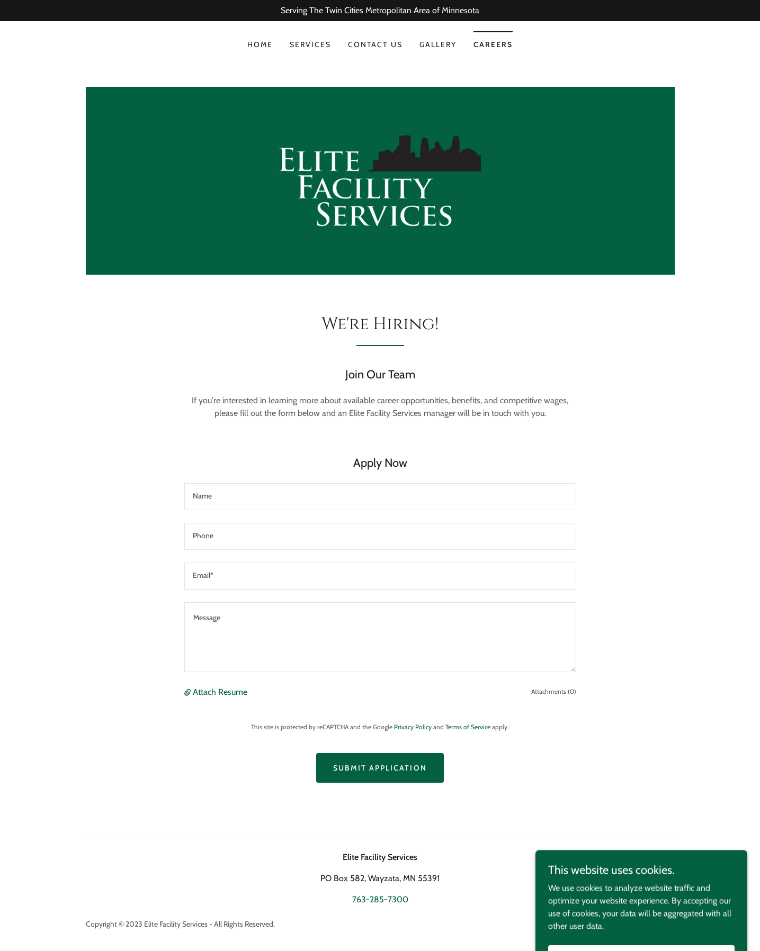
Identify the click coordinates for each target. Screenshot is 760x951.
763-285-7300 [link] (380, 899)
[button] (188, 692)
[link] (380, 180)
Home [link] (260, 44)
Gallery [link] (438, 44)
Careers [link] (493, 44)
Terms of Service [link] (467, 727)
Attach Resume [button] (220, 692)
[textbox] (380, 496)
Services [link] (310, 44)
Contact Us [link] (375, 44)
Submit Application (379, 768)
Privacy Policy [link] (413, 727)
